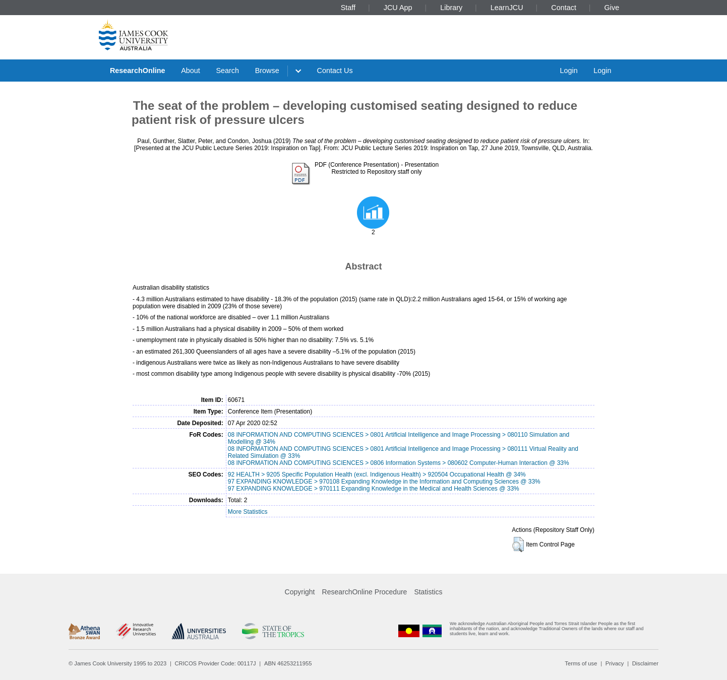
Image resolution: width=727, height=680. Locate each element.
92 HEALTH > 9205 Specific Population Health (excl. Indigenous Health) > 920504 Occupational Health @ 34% (377, 474)
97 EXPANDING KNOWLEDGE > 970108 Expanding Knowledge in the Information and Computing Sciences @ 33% (384, 481)
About (190, 70)
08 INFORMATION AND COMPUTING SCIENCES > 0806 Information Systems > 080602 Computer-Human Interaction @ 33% (398, 462)
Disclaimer (645, 663)
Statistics (428, 592)
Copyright (300, 592)
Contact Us (335, 70)
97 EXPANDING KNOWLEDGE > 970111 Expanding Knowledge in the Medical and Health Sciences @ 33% (373, 488)
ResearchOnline (137, 70)
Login (568, 70)
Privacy (614, 663)
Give (612, 8)
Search (227, 70)
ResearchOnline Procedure (364, 592)
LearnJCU (507, 8)
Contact (563, 8)
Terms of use (581, 663)
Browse (267, 70)
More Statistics (248, 511)
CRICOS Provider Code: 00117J (215, 663)
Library (451, 8)
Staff (348, 8)
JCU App (398, 8)
